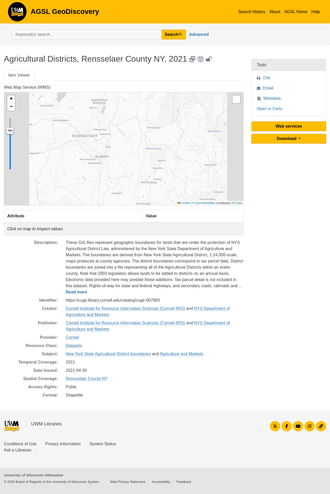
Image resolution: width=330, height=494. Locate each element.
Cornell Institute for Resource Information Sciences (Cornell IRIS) (125, 308)
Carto (238, 202)
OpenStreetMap (205, 202)
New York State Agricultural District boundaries (108, 354)
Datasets (74, 345)
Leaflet (183, 202)
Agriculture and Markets (181, 354)
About (274, 12)
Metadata (272, 98)
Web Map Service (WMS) (27, 87)
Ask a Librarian (17, 450)
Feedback (184, 482)
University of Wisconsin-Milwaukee (33, 475)
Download (287, 138)
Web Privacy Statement (127, 482)
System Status (102, 444)
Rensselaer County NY (87, 378)
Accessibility (161, 482)
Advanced (199, 34)
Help (315, 12)
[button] (11, 99)
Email (268, 88)
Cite (266, 78)
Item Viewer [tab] (19, 75)
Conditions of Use (20, 444)
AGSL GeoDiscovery (17, 13)
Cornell (72, 337)
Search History (251, 12)
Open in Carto (270, 108)
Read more (76, 292)
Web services (289, 126)
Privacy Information (63, 444)
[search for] (87, 34)
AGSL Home (295, 12)
